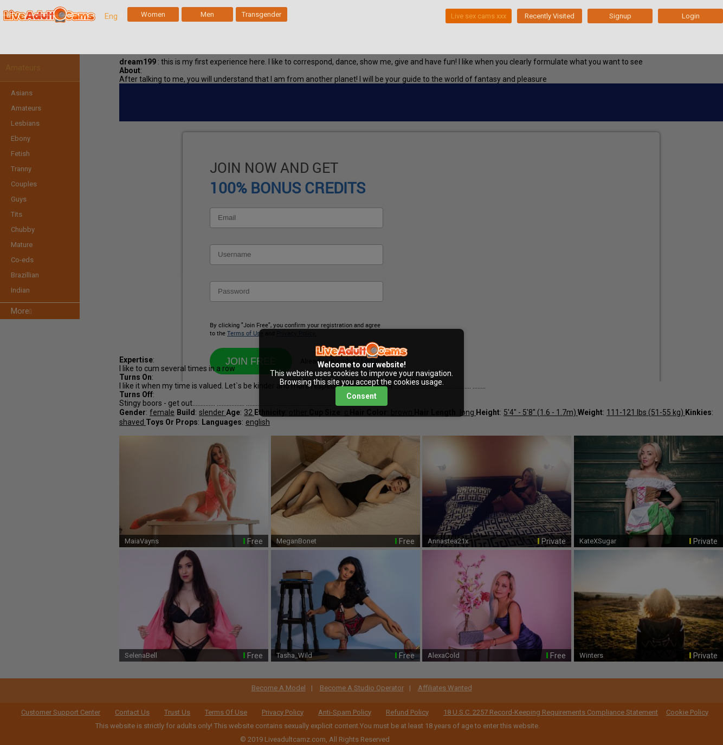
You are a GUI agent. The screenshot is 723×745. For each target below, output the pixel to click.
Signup (620, 16)
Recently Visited (549, 16)
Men (207, 14)
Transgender (261, 14)
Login (691, 16)
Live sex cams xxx (478, 16)
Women (153, 14)
